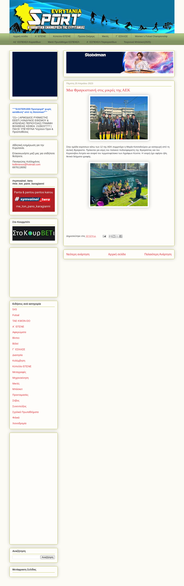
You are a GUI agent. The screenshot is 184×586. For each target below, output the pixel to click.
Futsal (15, 315)
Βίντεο (15, 337)
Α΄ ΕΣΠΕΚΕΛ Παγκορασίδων (102, 42)
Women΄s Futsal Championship (151, 36)
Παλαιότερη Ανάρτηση (158, 254)
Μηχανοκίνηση (20, 377)
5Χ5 (14, 309)
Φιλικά (15, 417)
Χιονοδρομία (19, 423)
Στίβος (15, 400)
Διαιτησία (17, 355)
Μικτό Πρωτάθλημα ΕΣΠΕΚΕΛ (63, 42)
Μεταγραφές (19, 372)
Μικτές (105, 36)
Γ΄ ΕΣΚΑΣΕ (122, 36)
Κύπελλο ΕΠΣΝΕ (62, 36)
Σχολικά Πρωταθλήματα (25, 412)
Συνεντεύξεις (19, 406)
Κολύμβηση (18, 360)
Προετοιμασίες (20, 394)
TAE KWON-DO (21, 320)
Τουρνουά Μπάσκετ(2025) (137, 42)
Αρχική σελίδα (20, 36)
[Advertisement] (34, 271)
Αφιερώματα (19, 332)
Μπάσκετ (17, 389)
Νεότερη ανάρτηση (77, 254)
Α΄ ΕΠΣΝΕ (40, 36)
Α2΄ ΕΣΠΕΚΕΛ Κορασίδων (27, 42)
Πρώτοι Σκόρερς (86, 36)
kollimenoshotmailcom (26, 164)
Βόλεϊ (15, 343)
